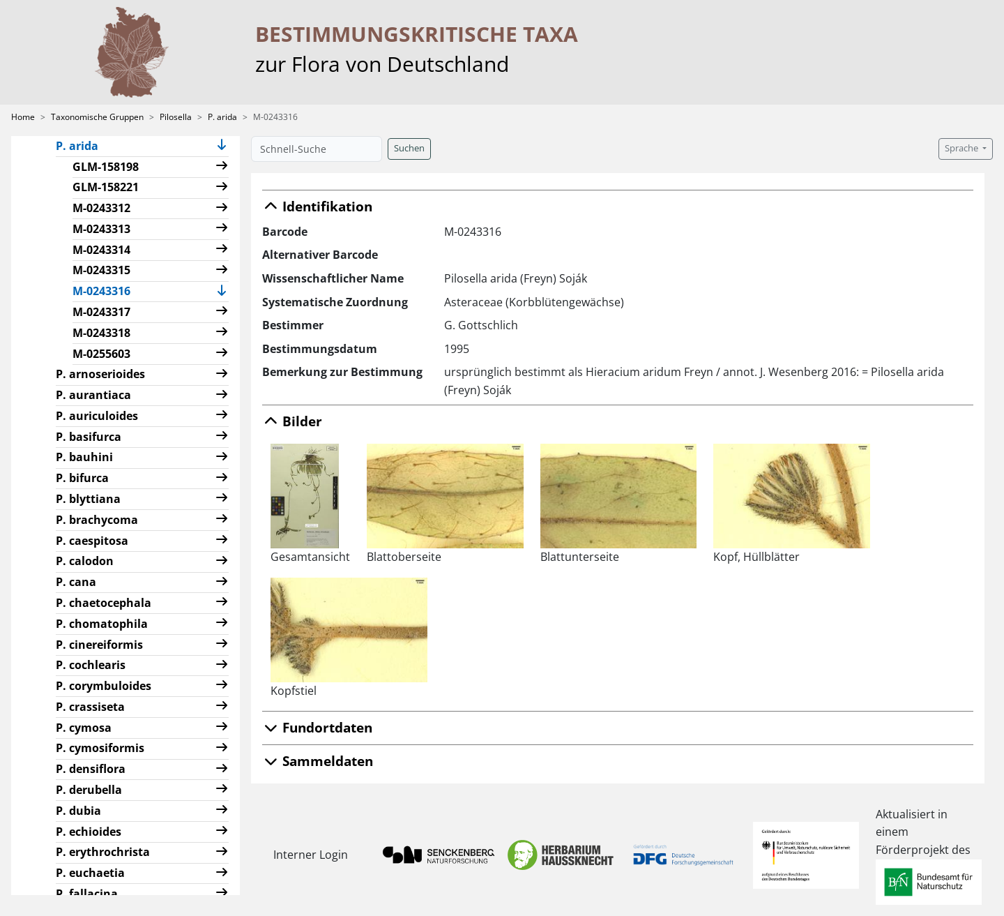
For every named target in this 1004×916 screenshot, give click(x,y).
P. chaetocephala (103, 602)
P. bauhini (84, 457)
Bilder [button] (292, 421)
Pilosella (176, 117)
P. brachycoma (97, 519)
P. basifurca (88, 436)
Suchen (409, 148)
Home (23, 117)
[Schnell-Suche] (316, 149)
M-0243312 (101, 208)
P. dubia (78, 810)
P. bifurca (82, 478)
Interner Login (310, 854)
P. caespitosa (92, 540)
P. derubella (89, 789)
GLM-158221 (106, 187)
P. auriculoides (97, 415)
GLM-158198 (106, 166)
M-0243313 (101, 228)
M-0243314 (101, 249)
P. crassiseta (90, 706)
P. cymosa (84, 727)
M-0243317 (101, 312)
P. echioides (88, 831)
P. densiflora (91, 768)
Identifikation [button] (317, 206)
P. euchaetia (90, 872)
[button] (222, 146)
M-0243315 (101, 270)
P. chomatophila (102, 623)
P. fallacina (87, 893)
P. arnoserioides (100, 374)
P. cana (76, 582)
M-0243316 (107, 290)
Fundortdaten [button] (317, 727)
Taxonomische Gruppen (97, 117)
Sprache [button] (962, 148)
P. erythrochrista (103, 851)
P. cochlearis (91, 665)
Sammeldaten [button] (317, 760)
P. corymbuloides (103, 685)
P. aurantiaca (93, 395)
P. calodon (85, 561)
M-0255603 (101, 353)
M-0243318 (101, 332)
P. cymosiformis (100, 748)
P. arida (222, 117)
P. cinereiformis (99, 644)
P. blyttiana (88, 498)
